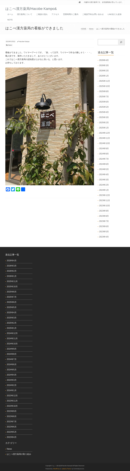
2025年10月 (104, 86)
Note (10, 20)
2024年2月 (104, 185)
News (91, 29)
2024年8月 (104, 154)
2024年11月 (104, 138)
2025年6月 (104, 102)
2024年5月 (104, 169)
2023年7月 (104, 221)
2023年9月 (104, 211)
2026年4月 (104, 60)
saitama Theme (66, 468)
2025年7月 (104, 96)
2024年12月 (104, 133)
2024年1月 (104, 190)
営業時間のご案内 (70, 14)
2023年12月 (104, 195)
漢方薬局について (24, 14)
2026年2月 (104, 71)
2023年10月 (104, 206)
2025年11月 (104, 81)
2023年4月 (104, 237)
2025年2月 (104, 122)
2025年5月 (104, 107)
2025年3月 (104, 117)
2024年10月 (104, 143)
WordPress (56, 468)
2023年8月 (104, 216)
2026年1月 (104, 76)
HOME (83, 29)
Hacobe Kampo (24, 41)
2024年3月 (104, 180)
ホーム (10, 14)
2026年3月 (104, 65)
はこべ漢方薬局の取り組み (19, 454)
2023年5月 (104, 231)
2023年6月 (104, 226)
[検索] (121, 42)
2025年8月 (104, 91)
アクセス (55, 14)
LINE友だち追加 (114, 14)
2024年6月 (104, 164)
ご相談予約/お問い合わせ (93, 14)
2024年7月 (104, 159)
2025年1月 (104, 128)
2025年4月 (104, 112)
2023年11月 (104, 200)
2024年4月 (104, 174)
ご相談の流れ (42, 14)
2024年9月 (104, 148)
